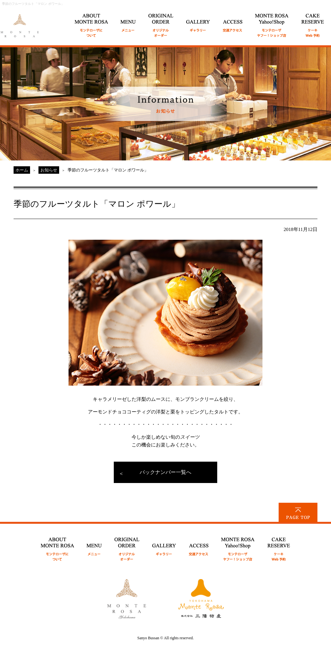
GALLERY (198, 21)
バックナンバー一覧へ (165, 472)
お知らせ (48, 170)
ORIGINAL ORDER (161, 21)
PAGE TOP (298, 512)
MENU (128, 21)
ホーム (22, 170)
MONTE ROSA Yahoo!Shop (238, 545)
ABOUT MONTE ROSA (91, 21)
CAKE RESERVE (312, 21)
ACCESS (233, 21)
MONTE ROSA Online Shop (272, 21)
